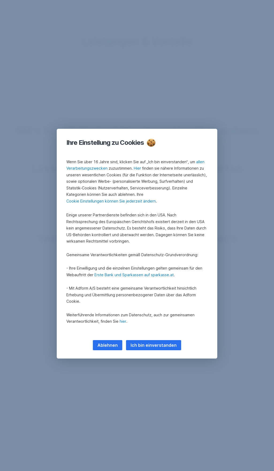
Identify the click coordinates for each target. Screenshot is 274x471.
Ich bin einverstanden (154, 345)
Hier (137, 168)
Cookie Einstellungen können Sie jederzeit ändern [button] (111, 201)
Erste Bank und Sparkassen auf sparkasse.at (134, 275)
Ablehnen (107, 345)
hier (123, 321)
